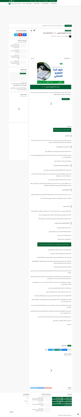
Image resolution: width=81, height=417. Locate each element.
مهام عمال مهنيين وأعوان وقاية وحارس (15, 52)
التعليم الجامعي (29, 3)
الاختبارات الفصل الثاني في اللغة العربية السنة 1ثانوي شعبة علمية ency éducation (15, 46)
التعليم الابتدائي (54, 3)
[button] (64, 350)
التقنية (19, 3)
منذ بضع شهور (24, 82)
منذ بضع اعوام (17, 43)
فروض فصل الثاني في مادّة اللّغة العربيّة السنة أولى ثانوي (14, 57)
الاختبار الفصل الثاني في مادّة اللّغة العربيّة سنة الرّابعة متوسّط (14, 63)
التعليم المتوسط (45, 3)
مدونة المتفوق (60, 415)
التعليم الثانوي (37, 3)
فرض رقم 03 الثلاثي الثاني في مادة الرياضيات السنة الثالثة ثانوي (19, 84)
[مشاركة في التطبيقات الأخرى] (46, 350)
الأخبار (24, 3)
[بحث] (9, 4)
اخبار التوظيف (68, 397)
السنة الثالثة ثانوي (67, 405)
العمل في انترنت (14, 3)
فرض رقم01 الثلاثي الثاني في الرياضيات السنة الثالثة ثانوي (52, 25)
